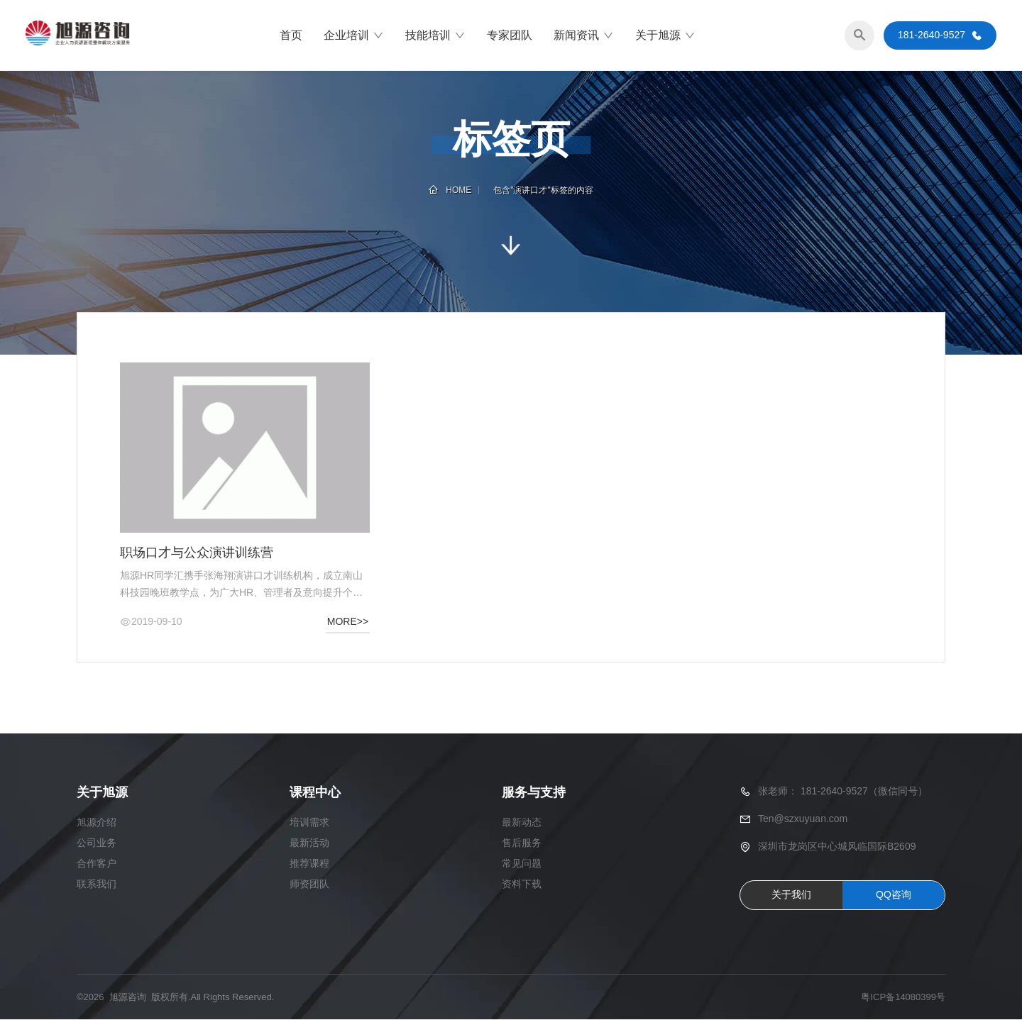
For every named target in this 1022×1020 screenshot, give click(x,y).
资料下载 (522, 883)
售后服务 (522, 842)
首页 (291, 35)
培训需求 (309, 822)
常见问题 (522, 863)
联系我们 (96, 883)
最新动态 (522, 822)
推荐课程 (309, 863)
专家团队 (509, 35)
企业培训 (354, 35)
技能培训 (435, 35)
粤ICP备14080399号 (903, 997)
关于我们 (791, 895)
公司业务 (96, 842)
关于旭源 (665, 35)
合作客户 (96, 863)
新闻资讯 (584, 35)
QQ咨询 (893, 895)
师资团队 (309, 883)
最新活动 (309, 842)
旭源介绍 (96, 822)
